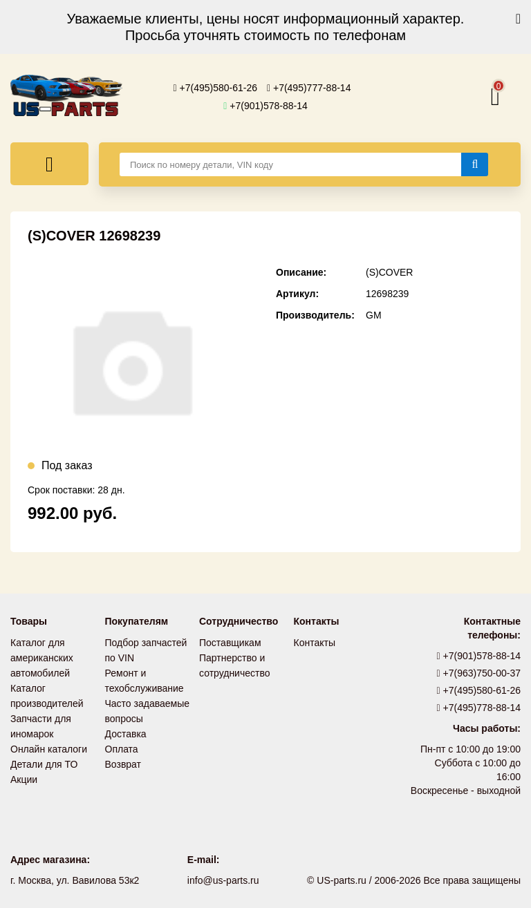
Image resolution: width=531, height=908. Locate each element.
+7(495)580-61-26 (216, 87)
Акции (23, 779)
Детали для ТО (43, 764)
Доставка (126, 733)
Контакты (314, 642)
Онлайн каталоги (48, 749)
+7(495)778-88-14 (479, 707)
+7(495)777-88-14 (309, 87)
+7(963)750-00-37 (479, 673)
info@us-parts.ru (223, 880)
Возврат (123, 764)
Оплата (121, 749)
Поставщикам (230, 642)
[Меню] (49, 163)
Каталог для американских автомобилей (41, 658)
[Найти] (474, 164)
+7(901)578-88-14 (265, 105)
